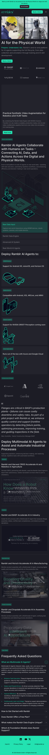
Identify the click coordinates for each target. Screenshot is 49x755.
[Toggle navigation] (46, 12)
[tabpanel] (24, 196)
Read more (7, 132)
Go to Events (24, 6)
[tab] (24, 227)
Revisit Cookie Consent (33, 491)
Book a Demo (7, 61)
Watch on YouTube (16, 492)
